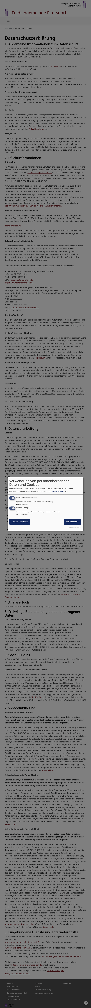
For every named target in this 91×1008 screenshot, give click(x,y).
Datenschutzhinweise (56, 491)
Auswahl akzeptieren (20, 522)
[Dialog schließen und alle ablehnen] (81, 478)
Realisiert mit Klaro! (75, 527)
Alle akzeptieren (72, 522)
